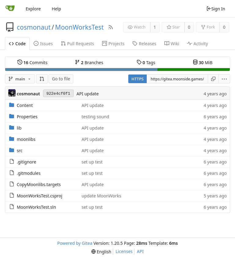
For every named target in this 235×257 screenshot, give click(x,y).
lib (19, 128)
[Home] (10, 8)
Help (56, 9)
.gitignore (26, 162)
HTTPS (137, 79)
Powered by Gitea (74, 243)
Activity (197, 43)
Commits (32, 62)
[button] (42, 78)
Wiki (171, 43)
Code (17, 43)
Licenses (124, 251)
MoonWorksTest (79, 27)
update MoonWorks (101, 196)
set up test (92, 162)
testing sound (95, 116)
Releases (144, 43)
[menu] (224, 78)
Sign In (215, 9)
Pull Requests (77, 43)
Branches (89, 62)
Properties (27, 116)
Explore (33, 9)
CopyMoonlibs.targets (39, 184)
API (140, 251)
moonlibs (26, 139)
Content (25, 105)
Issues (43, 43)
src (20, 150)
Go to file (61, 79)
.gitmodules (29, 173)
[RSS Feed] (110, 27)
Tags (146, 62)
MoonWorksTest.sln (36, 207)
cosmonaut (34, 27)
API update (87, 94)
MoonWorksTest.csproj (39, 196)
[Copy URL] (213, 78)
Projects (113, 43)
